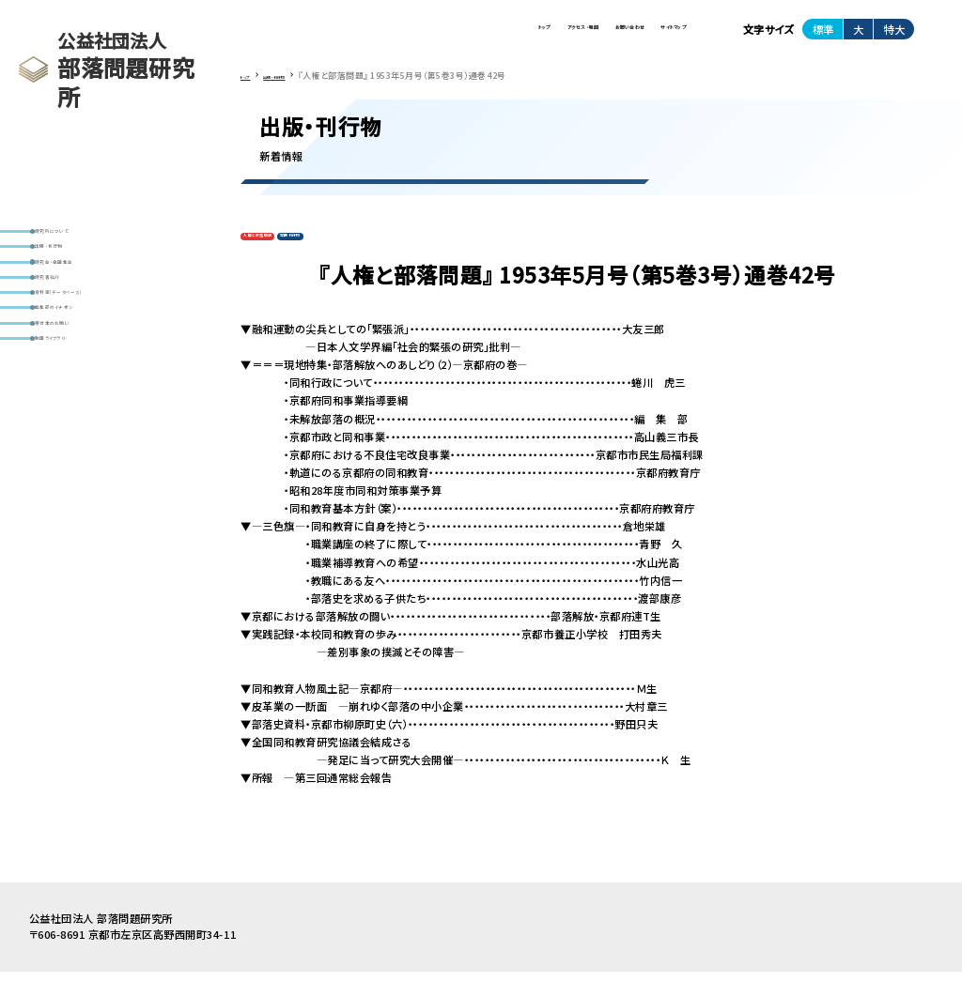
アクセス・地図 (444, 36)
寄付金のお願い (80, 414)
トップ (360, 36)
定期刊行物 (352, 257)
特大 (894, 36)
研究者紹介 (70, 326)
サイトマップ (647, 36)
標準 (823, 36)
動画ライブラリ (78, 444)
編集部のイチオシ (84, 385)
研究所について (79, 238)
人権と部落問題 (279, 257)
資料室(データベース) (94, 356)
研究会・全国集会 (84, 297)
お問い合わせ (549, 36)
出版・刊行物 (73, 267)
